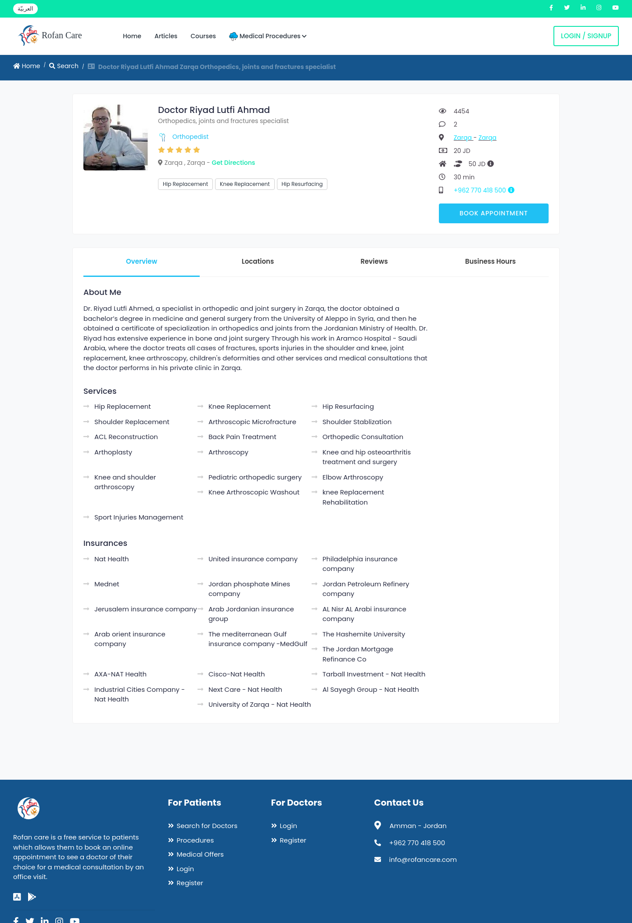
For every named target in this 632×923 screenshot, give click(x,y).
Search (64, 66)
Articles (165, 36)
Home (132, 36)
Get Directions (233, 162)
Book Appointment (494, 213)
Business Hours (490, 261)
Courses (203, 36)
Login (185, 868)
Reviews (374, 261)
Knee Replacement (244, 184)
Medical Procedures (268, 36)
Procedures (195, 840)
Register (190, 882)
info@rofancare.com (423, 859)
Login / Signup (586, 35)
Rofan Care (50, 36)
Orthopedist (190, 136)
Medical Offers (200, 854)
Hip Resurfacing (302, 184)
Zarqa (464, 137)
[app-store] (17, 897)
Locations (258, 261)
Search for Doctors (207, 825)
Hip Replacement (185, 184)
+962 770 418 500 (487, 190)
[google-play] (32, 897)
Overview (141, 261)
